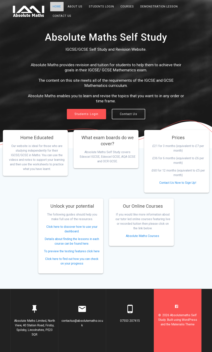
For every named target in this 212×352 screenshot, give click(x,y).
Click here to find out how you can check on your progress (71, 261)
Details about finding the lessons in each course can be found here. (72, 241)
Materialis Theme (183, 324)
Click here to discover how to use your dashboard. (71, 229)
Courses (127, 6)
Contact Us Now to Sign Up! (177, 183)
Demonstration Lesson (159, 6)
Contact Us (62, 16)
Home (57, 6)
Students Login (101, 6)
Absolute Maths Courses (142, 236)
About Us (75, 6)
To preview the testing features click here (72, 251)
